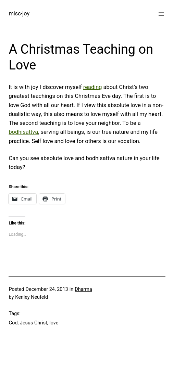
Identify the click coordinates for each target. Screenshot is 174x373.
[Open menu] (161, 14)
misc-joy (19, 13)
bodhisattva (23, 132)
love (53, 323)
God (13, 323)
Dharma (83, 289)
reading (92, 87)
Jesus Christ (33, 323)
